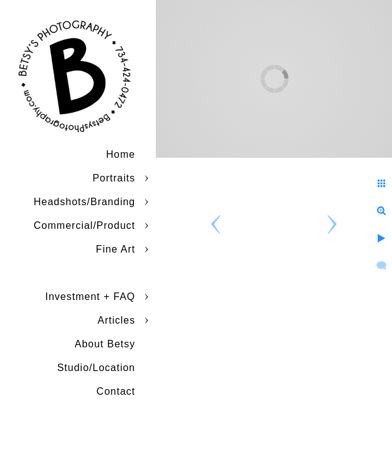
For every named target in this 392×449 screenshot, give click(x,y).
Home (120, 154)
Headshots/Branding (84, 201)
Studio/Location (96, 367)
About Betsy (105, 344)
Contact (116, 391)
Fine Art (115, 249)
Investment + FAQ (90, 296)
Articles (116, 320)
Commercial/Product (84, 225)
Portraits (113, 178)
